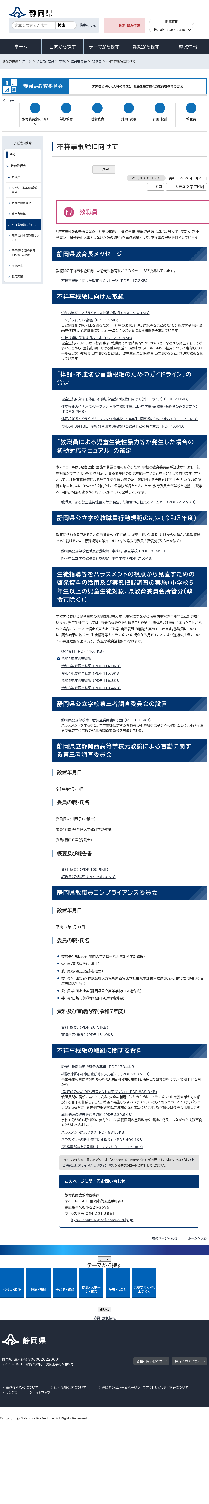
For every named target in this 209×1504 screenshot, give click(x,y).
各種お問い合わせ (150, 1292)
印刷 (159, 182)
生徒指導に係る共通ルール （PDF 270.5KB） (98, 333)
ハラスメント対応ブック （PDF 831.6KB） (95, 1128)
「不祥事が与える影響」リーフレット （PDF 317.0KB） (103, 1143)
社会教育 (97, 115)
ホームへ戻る (197, 1234)
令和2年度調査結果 (76, 654)
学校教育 (66, 115)
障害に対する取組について (25, 233)
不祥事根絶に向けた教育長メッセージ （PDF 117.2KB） (106, 276)
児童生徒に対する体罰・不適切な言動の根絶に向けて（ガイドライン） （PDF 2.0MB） (126, 395)
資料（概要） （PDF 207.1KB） (86, 1023)
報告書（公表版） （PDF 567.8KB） (90, 872)
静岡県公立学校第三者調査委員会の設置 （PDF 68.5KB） (107, 716)
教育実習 (17, 272)
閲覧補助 (171, 21)
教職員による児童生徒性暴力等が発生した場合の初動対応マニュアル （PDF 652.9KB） (130, 498)
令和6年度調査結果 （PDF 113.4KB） (92, 684)
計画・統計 (160, 115)
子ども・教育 (45, 61)
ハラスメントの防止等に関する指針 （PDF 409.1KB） (104, 1135)
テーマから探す (104, 46)
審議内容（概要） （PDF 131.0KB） (89, 1030)
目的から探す (62, 46)
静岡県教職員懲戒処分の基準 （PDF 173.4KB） (100, 1062)
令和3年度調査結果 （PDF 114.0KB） (92, 662)
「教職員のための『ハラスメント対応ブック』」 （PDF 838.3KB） (111, 1087)
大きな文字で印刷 (190, 183)
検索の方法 (88, 25)
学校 (62, 61)
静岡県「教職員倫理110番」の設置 (23, 248)
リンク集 (12, 1324)
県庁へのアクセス (187, 1292)
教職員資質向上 (21, 198)
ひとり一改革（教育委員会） (25, 185)
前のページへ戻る (164, 1234)
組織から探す (146, 46)
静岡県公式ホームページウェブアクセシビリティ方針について (145, 1319)
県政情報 (188, 46)
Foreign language (169, 29)
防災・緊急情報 (129, 25)
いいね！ (106, 165)
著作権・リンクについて (22, 1319)
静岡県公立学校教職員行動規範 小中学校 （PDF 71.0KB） (108, 554)
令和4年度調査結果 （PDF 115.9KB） (92, 669)
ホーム (20, 46)
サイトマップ (41, 1324)
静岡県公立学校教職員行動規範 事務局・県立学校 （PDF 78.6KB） (115, 546)
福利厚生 (17, 261)
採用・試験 (128, 115)
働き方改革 (19, 209)
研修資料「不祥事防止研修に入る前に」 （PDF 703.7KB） (107, 1070)
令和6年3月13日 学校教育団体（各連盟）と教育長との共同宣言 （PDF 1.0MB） (124, 422)
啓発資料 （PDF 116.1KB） (84, 647)
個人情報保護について (70, 1319)
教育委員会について (35, 117)
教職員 (97, 61)
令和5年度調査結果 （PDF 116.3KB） (92, 676)
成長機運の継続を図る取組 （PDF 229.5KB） (98, 1110)
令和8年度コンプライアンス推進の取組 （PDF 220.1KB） (107, 308)
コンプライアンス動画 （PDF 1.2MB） (91, 316)
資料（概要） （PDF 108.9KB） (86, 865)
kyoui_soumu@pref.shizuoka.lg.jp (102, 1215)
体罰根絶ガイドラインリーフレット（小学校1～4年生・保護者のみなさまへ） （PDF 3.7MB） (131, 415)
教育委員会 (79, 61)
